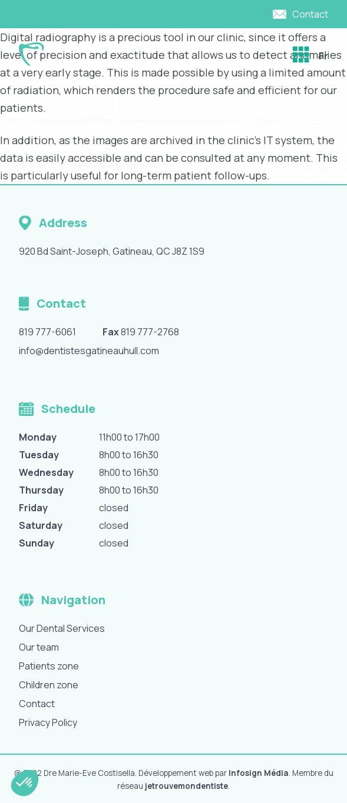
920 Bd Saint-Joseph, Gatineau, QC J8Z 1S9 (111, 251)
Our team (39, 647)
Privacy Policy (48, 722)
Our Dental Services (62, 628)
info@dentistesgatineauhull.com (89, 350)
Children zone (48, 684)
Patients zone (49, 665)
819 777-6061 (47, 331)
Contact (37, 703)
